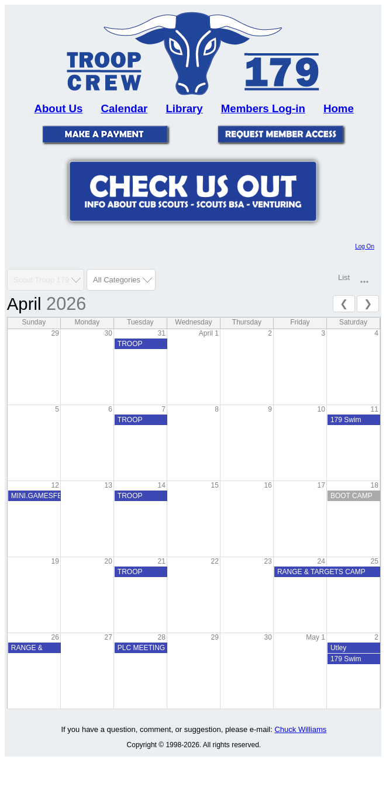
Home (338, 108)
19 (54, 561)
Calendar (124, 108)
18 (374, 485)
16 (268, 485)
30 (108, 333)
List (344, 277)
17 (321, 485)
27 (108, 637)
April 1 (209, 333)
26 (54, 637)
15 (215, 485)
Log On (364, 246)
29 (54, 333)
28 (161, 637)
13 (108, 485)
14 (161, 485)
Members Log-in (263, 108)
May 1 (315, 637)
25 (374, 561)
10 (321, 409)
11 (374, 409)
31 (161, 333)
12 (54, 485)
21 (161, 561)
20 (108, 561)
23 (268, 561)
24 (321, 561)
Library (184, 108)
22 (215, 561)
